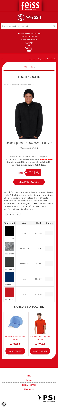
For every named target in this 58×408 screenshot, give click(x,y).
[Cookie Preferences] (3, 404)
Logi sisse (32, 59)
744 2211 (33, 17)
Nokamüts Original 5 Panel (15, 338)
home (6, 84)
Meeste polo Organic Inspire (40, 338)
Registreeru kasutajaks (47, 59)
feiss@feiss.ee (32, 39)
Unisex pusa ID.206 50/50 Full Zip (22, 84)
